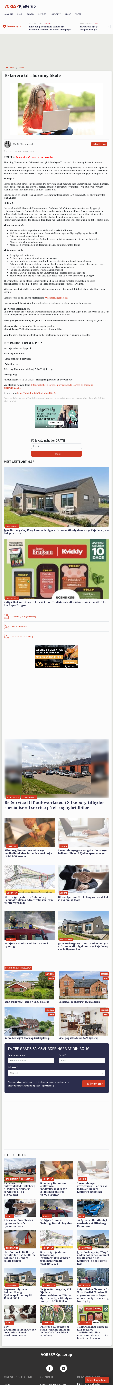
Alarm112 (8, 14)
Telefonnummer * (17, 1055)
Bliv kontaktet (94, 1083)
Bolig (19, 14)
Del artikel (99, 144)
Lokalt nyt (56, 14)
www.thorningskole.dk (56, 297)
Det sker (42, 14)
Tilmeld (56, 454)
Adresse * (13, 1067)
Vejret (78, 14)
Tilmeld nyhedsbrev (97, 1380)
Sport (68, 14)
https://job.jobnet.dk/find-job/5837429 (36, 393)
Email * (62, 1055)
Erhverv (30, 14)
